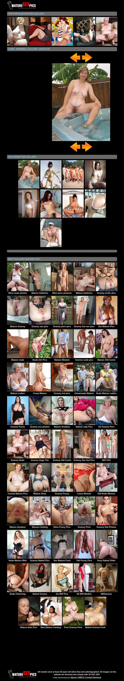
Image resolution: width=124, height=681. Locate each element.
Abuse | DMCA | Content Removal (86, 677)
